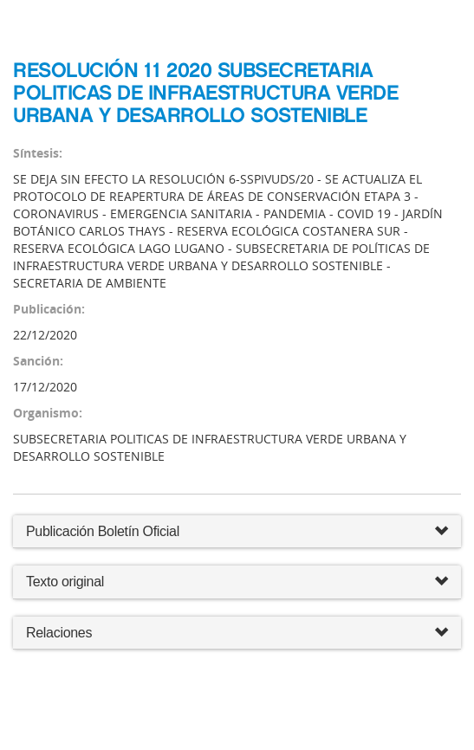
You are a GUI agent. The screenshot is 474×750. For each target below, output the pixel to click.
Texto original (65, 581)
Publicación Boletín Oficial (102, 531)
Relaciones (237, 633)
